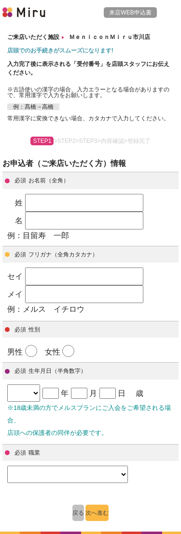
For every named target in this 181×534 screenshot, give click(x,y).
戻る (78, 512)
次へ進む (97, 512)
